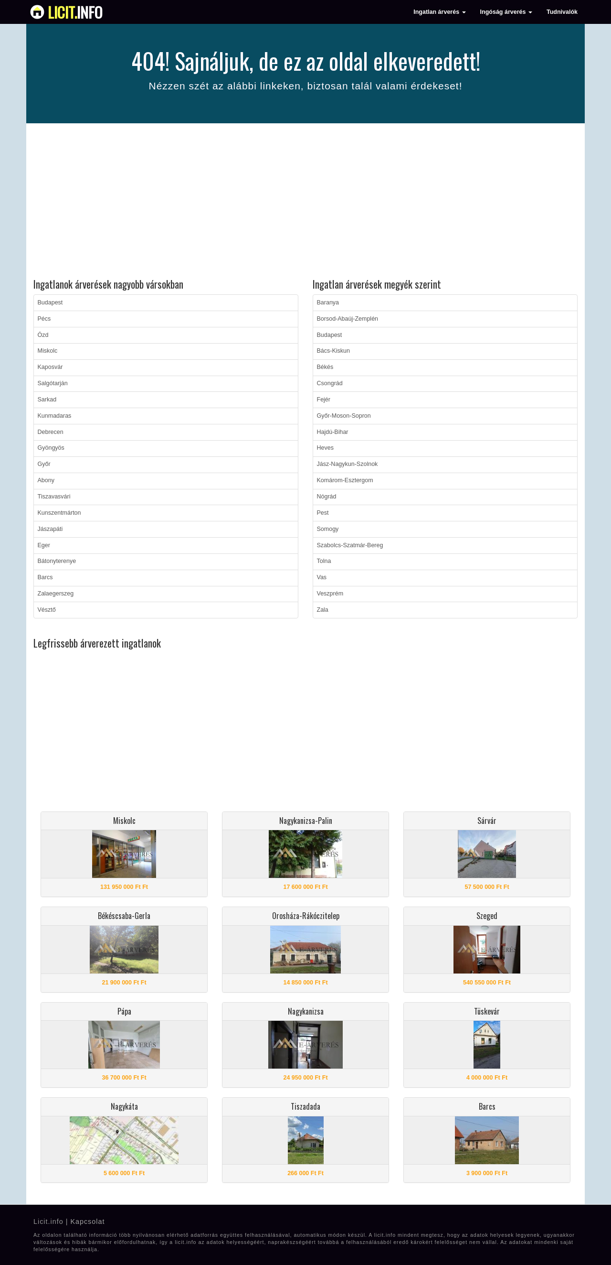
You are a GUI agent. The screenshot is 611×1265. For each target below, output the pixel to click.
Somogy (328, 529)
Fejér (323, 399)
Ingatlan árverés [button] (439, 12)
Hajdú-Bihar (332, 432)
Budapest (50, 302)
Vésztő (47, 609)
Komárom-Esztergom (345, 480)
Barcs (45, 577)
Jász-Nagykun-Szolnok (347, 464)
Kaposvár (50, 367)
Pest (323, 512)
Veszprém (330, 593)
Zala (322, 609)
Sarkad (47, 399)
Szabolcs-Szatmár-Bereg (350, 545)
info (75, 12)
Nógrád (327, 496)
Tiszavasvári (54, 496)
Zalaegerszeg (56, 593)
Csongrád (330, 383)
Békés (325, 367)
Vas (322, 577)
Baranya (328, 302)
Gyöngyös (51, 447)
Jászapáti (50, 529)
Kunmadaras (55, 415)
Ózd (43, 335)
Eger (44, 545)
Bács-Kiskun (333, 350)
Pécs (44, 318)
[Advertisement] (305, 202)
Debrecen (50, 432)
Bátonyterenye (57, 561)
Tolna (324, 561)
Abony (46, 480)
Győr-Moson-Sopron (344, 415)
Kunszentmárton (59, 512)
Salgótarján (53, 383)
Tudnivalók (562, 12)
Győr (44, 464)
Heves (325, 447)
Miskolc (48, 350)
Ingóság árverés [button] (506, 12)
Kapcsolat (87, 1221)
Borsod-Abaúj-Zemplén (348, 318)
